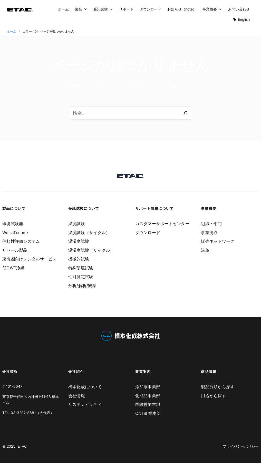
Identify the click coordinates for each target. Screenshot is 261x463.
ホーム (63, 9)
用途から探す (213, 395)
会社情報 (76, 395)
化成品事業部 (147, 395)
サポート (126, 9)
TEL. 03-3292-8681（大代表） (28, 413)
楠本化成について (85, 386)
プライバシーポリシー (241, 446)
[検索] (185, 113)
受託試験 (103, 9)
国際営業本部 (147, 404)
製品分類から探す (217, 386)
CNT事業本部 (148, 413)
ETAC (22, 446)
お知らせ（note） (181, 9)
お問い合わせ (239, 9)
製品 (81, 9)
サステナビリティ (85, 404)
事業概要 (212, 9)
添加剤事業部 (147, 386)
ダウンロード (150, 9)
